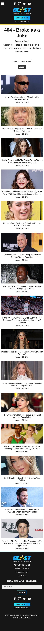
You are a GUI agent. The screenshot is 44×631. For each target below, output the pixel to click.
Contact (22, 576)
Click (16, 21)
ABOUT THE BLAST (22, 565)
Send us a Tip (22, 18)
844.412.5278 (25, 21)
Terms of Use (22, 572)
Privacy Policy (22, 568)
